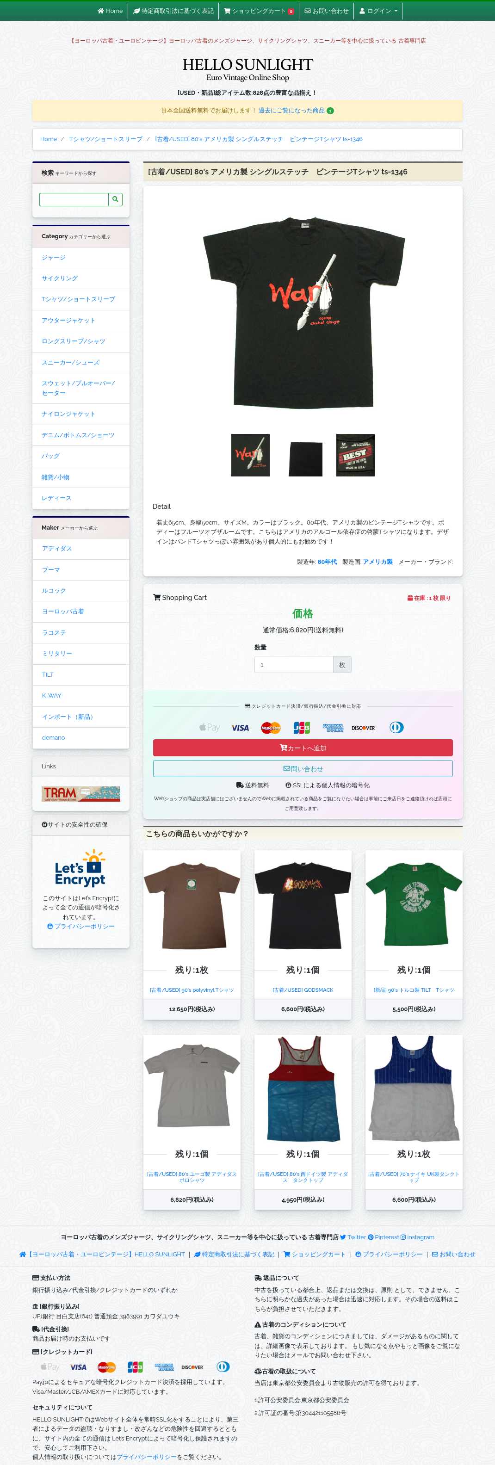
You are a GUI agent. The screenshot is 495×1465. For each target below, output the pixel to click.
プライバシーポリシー (81, 926)
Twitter (353, 1237)
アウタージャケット (69, 320)
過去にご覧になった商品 (296, 110)
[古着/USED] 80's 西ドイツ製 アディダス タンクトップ (303, 1177)
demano (53, 737)
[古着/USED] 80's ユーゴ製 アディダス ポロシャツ (194, 1177)
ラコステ (54, 632)
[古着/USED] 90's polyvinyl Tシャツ (192, 990)
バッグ (51, 455)
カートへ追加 (303, 748)
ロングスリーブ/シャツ (73, 341)
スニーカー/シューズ (70, 362)
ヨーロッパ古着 (63, 611)
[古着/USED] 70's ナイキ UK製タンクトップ (414, 1177)
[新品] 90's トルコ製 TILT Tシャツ (414, 990)
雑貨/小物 (55, 477)
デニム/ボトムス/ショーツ (78, 435)
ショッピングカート (315, 1254)
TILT (48, 674)
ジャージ (54, 257)
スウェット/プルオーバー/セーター (78, 388)
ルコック (54, 590)
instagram (417, 1237)
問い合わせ (303, 769)
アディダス (57, 548)
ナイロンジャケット (69, 413)
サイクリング (60, 278)
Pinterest (383, 1237)
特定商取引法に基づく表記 (234, 1254)
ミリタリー (57, 653)
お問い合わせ (454, 1254)
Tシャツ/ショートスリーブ (78, 299)
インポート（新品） (69, 716)
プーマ (51, 569)
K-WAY (52, 695)
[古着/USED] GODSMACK (302, 990)
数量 (260, 647)
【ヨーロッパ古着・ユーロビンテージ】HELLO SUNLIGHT (102, 1254)
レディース (57, 498)
